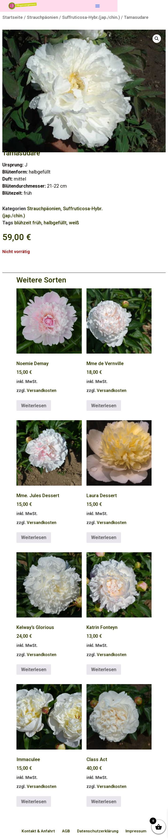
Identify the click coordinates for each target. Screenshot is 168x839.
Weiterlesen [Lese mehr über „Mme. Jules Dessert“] (33, 537)
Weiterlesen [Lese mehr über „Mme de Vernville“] (103, 405)
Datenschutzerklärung (97, 831)
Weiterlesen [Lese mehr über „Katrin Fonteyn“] (103, 669)
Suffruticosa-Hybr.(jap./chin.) (91, 17)
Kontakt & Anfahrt (38, 831)
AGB (66, 831)
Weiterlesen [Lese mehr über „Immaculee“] (33, 801)
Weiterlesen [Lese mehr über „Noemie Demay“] (33, 405)
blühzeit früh (27, 223)
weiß (74, 223)
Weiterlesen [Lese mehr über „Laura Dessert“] (103, 537)
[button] (97, 5)
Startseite (12, 17)
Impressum (135, 831)
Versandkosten (41, 390)
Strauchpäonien (42, 17)
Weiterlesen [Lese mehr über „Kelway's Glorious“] (33, 669)
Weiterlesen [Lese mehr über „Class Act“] (103, 801)
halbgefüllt (55, 223)
